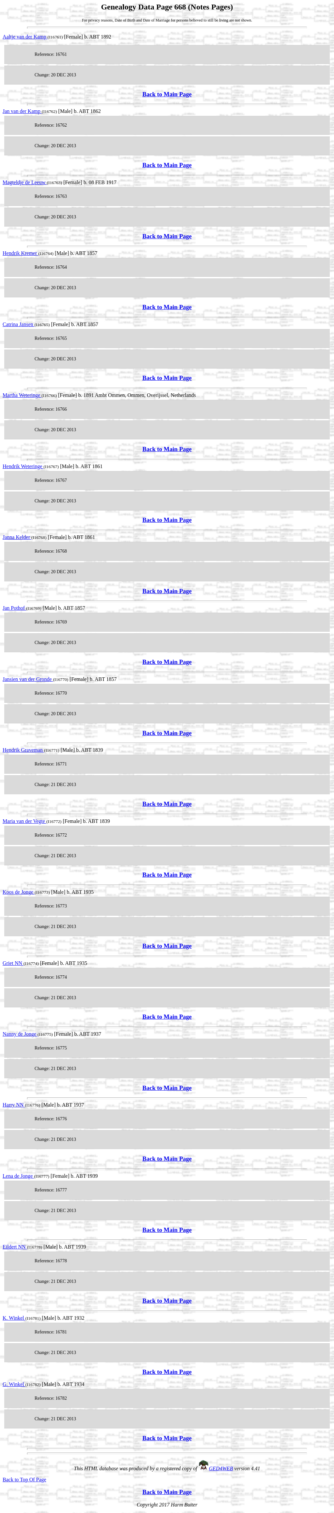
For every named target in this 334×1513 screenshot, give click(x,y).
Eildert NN (15, 1247)
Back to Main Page (166, 94)
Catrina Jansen (19, 324)
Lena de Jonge (18, 1176)
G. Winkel (14, 1384)
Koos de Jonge (19, 892)
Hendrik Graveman (23, 750)
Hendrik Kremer (20, 253)
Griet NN (13, 963)
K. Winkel (14, 1318)
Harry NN (14, 1105)
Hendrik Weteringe (23, 466)
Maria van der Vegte (24, 821)
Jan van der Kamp (22, 111)
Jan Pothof (14, 608)
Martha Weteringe (22, 395)
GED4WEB (221, 1468)
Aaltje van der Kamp (25, 36)
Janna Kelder (17, 537)
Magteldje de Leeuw (25, 182)
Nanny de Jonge (20, 1034)
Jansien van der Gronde (28, 679)
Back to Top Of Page (24, 1479)
